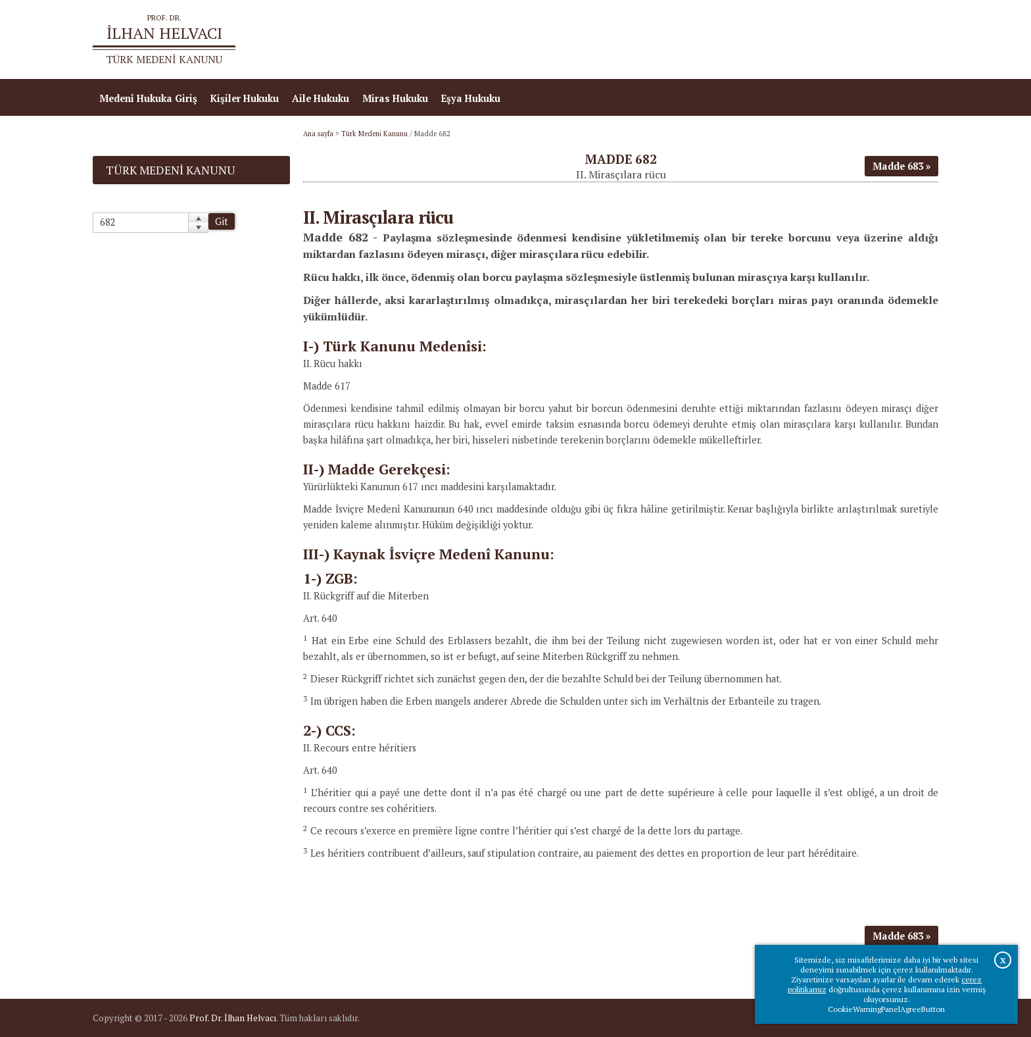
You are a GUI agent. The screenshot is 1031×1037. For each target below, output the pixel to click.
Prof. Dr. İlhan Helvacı (232, 1018)
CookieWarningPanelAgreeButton (886, 1009)
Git (221, 221)
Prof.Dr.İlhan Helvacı (833, 40)
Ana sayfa (748, 40)
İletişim (914, 40)
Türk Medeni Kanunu (374, 133)
